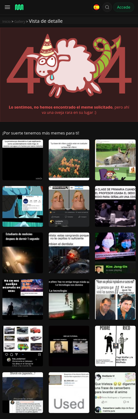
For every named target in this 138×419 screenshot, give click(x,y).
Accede (123, 7)
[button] (107, 7)
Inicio (6, 21)
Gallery (19, 21)
